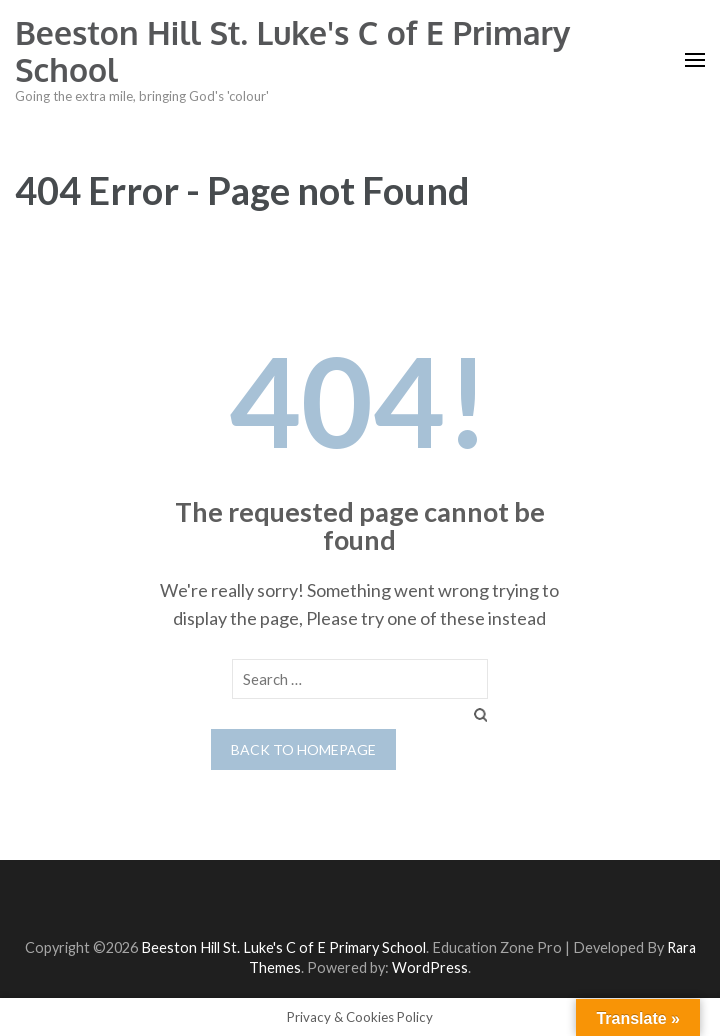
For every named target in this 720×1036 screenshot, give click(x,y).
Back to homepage (303, 749)
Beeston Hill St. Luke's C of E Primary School (293, 51)
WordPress (430, 967)
